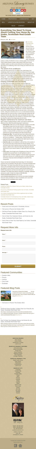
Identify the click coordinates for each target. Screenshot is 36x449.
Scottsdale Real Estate (21, 440)
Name (4, 234)
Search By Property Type (18, 358)
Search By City (18, 368)
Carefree (4, 279)
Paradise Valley (6, 275)
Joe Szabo (12, 39)
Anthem (18, 387)
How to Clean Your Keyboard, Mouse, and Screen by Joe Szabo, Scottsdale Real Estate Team (16, 321)
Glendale (18, 391)
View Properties (18, 354)
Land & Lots (18, 343)
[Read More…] (19, 295)
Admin (18, 442)
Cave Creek (5, 281)
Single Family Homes (18, 360)
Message (4, 252)
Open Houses (18, 339)
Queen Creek (18, 384)
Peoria (17, 380)
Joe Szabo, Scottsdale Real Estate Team (29, 43)
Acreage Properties (18, 356)
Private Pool (18, 350)
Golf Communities (18, 348)
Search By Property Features (18, 346)
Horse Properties (18, 352)
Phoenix (4, 277)
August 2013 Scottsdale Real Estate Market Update (13, 198)
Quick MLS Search (18, 338)
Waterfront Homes (18, 353)
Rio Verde (18, 390)
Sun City (18, 388)
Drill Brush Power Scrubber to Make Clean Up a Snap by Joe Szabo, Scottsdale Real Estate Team (17, 309)
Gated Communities (18, 349)
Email (4, 240)
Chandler (18, 379)
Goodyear (18, 372)
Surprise (18, 392)
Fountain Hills (18, 371)
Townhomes (18, 363)
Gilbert (18, 383)
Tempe (18, 375)
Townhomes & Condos (18, 342)
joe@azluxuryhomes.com (17, 430)
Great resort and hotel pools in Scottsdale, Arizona (15, 206)
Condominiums (18, 364)
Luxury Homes (18, 341)
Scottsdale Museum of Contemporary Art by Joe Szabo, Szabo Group (17, 196)
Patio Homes (18, 361)
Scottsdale (5, 283)
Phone (3, 246)
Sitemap (15, 442)
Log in (21, 442)
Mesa (18, 376)
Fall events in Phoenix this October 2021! (13, 209)
